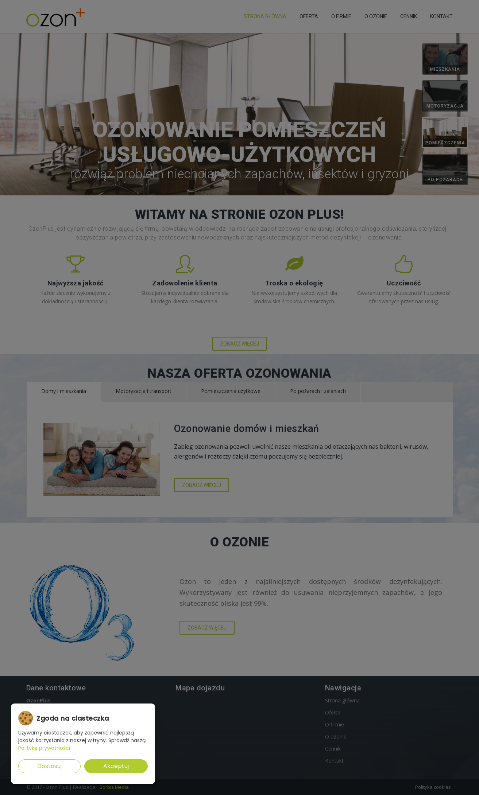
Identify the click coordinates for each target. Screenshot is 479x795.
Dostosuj (49, 766)
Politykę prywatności (44, 748)
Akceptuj (116, 766)
